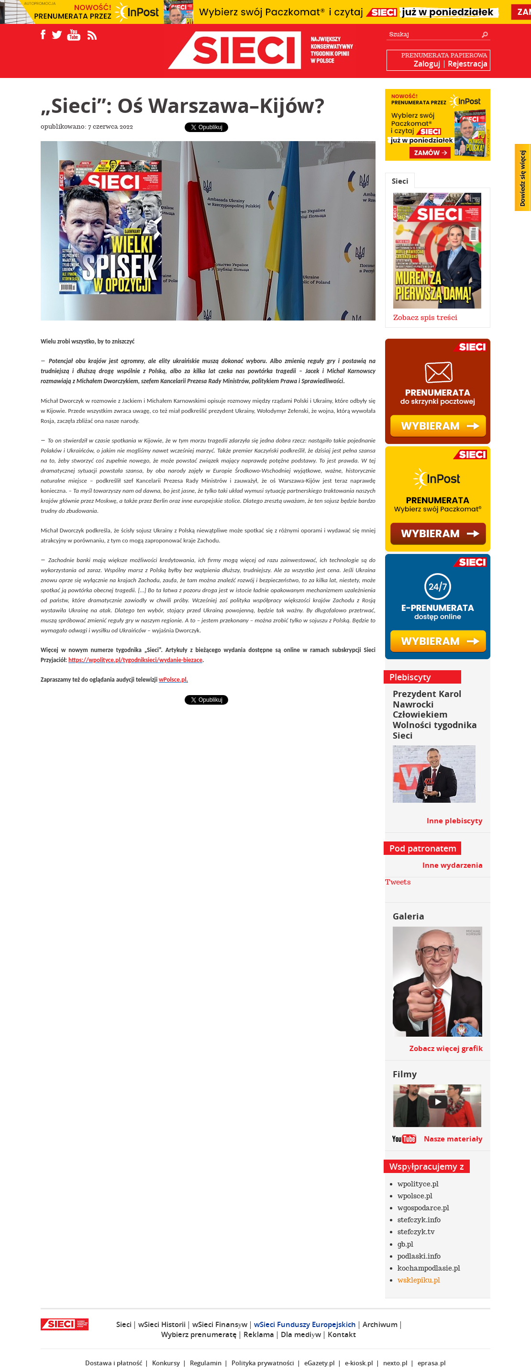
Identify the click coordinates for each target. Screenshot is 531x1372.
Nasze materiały (453, 1139)
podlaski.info (419, 1256)
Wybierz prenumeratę (199, 1334)
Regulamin (205, 1363)
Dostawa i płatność (113, 1363)
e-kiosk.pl (359, 1363)
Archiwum (380, 1324)
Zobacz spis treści (425, 317)
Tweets (398, 882)
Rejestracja (467, 63)
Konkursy (166, 1363)
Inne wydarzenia (452, 865)
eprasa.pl (432, 1363)
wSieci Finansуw (220, 1324)
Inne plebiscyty (455, 821)
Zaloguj (427, 63)
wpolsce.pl (415, 1196)
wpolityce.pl (418, 1184)
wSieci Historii (162, 1324)
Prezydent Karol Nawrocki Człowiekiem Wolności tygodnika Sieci (435, 714)
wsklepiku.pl (419, 1280)
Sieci (400, 181)
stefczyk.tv (416, 1232)
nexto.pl (395, 1363)
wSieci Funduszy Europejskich (305, 1324)
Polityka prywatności (263, 1363)
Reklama (258, 1334)
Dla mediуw (301, 1334)
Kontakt (342, 1334)
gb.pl (405, 1244)
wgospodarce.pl (423, 1208)
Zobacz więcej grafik (446, 1048)
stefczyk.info (419, 1220)
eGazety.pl (319, 1363)
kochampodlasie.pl (429, 1268)
